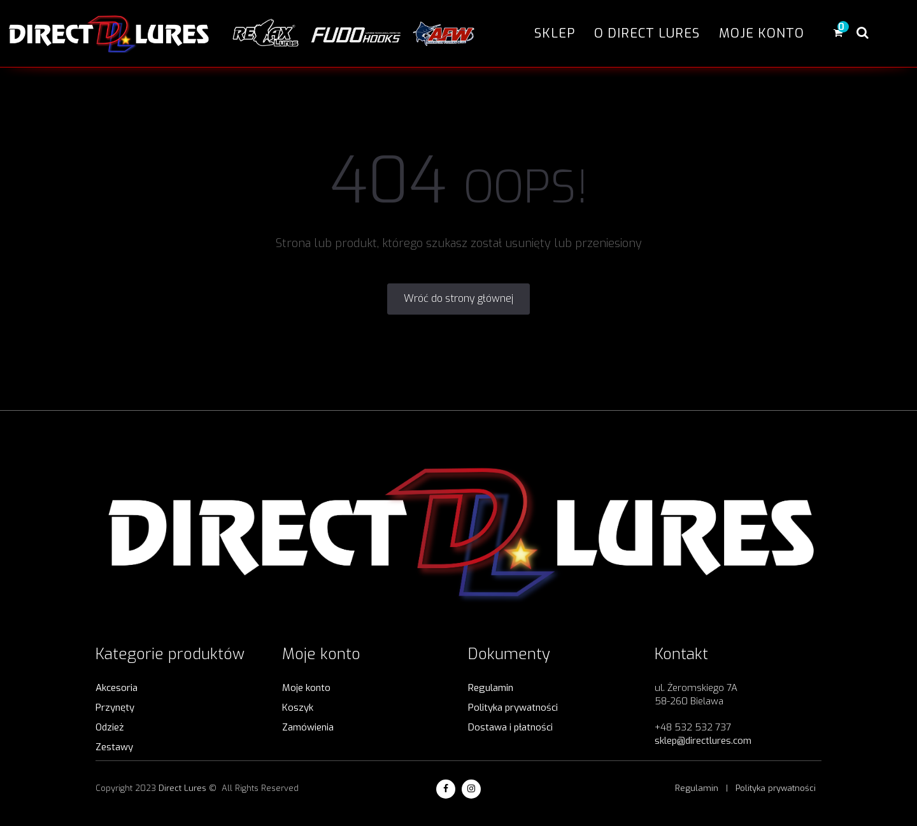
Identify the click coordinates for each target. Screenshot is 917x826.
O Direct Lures (647, 33)
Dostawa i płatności (510, 727)
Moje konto (761, 33)
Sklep (554, 33)
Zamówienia (308, 727)
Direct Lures (182, 788)
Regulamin (490, 687)
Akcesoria (117, 687)
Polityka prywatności (513, 707)
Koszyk (297, 707)
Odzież (110, 727)
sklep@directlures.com (703, 740)
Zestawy (114, 747)
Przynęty (115, 707)
